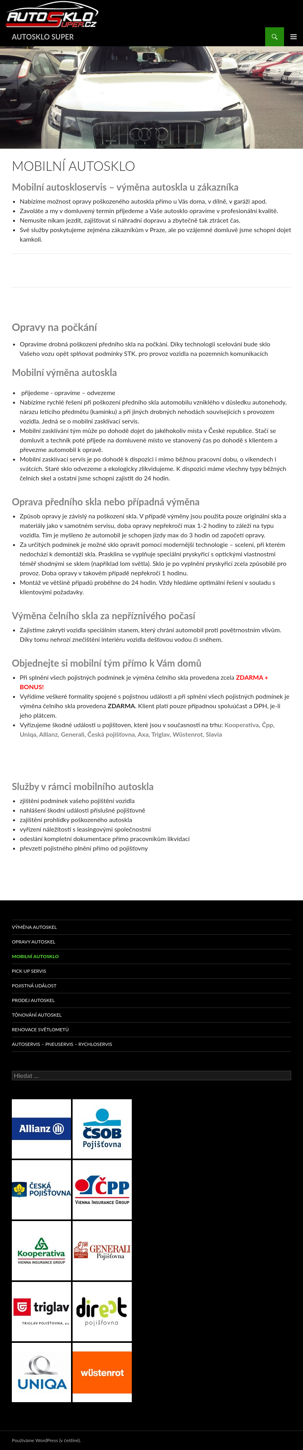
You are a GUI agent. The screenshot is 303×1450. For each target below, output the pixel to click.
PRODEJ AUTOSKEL (33, 1000)
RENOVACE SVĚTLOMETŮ (40, 1029)
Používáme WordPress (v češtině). (46, 1440)
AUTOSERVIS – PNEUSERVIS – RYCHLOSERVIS (62, 1044)
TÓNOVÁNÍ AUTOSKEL (37, 1015)
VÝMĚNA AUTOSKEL (34, 927)
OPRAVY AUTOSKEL (33, 942)
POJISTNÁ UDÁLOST (34, 986)
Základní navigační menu (293, 36)
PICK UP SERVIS (29, 971)
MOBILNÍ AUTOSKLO (35, 956)
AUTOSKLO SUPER (43, 36)
